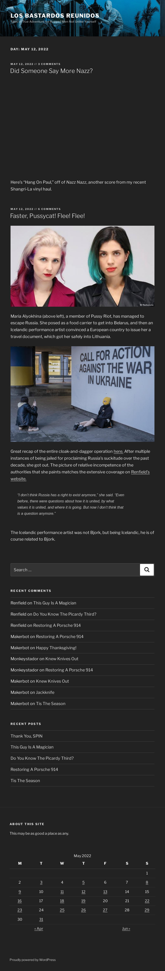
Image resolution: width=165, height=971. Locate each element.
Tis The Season (51, 703)
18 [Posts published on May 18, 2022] (62, 901)
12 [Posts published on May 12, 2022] (83, 892)
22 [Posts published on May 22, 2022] (147, 901)
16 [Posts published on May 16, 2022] (20, 901)
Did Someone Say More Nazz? (51, 70)
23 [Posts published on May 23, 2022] (19, 910)
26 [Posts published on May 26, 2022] (83, 910)
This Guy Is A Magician (54, 603)
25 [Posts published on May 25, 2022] (62, 910)
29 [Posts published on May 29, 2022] (147, 910)
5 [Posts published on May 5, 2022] (83, 882)
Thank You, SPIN (27, 736)
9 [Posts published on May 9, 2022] (20, 892)
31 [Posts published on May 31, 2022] (41, 919)
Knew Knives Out (61, 658)
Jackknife (45, 692)
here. (118, 451)
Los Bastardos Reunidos (55, 15)
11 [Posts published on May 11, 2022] (62, 892)
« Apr (38, 928)
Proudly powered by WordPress (33, 960)
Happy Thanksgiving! (56, 647)
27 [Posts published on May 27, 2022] (105, 910)
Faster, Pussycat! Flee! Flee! (47, 215)
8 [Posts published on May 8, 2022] (147, 882)
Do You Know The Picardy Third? (64, 614)
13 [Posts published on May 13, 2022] (105, 892)
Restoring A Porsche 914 (57, 625)
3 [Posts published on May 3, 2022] (41, 882)
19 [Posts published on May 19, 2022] (83, 901)
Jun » (126, 928)
